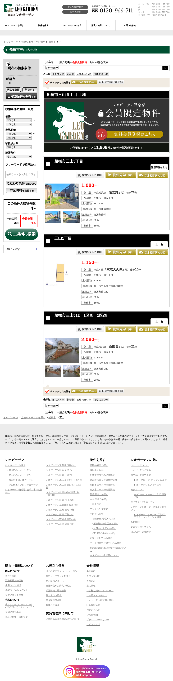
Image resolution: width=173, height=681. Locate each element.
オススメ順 (58, 74)
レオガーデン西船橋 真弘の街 (61, 519)
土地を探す (95, 504)
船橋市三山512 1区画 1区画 (80, 315)
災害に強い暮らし (55, 581)
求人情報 (90, 585)
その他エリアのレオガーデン (23, 484)
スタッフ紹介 (93, 576)
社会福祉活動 (93, 605)
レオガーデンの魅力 (141, 470)
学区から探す (96, 514)
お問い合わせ (93, 610)
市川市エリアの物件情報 (102, 489)
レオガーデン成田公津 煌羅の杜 (62, 505)
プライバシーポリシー (97, 619)
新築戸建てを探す (99, 494)
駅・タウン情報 (54, 595)
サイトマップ (93, 624)
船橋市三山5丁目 (68, 161)
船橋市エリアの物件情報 (102, 475)
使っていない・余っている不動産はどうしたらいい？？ (19, 605)
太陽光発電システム (141, 527)
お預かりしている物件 (101, 538)
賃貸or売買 (10, 575)
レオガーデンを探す (15, 465)
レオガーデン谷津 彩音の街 (60, 524)
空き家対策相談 (54, 600)
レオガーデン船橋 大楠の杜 (60, 470)
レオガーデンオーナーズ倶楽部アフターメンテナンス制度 (150, 516)
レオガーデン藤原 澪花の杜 (60, 514)
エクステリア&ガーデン (143, 502)
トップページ (10, 42)
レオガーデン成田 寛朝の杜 (60, 509)
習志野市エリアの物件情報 (103, 480)
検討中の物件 (75, 12)
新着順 (70, 74)
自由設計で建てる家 (141, 475)
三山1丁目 (63, 238)
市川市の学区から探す (104, 533)
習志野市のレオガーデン (21, 480)
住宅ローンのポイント (16, 590)
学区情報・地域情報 (56, 590)
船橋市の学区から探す (104, 518)
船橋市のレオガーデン (20, 470)
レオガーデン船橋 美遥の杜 (60, 500)
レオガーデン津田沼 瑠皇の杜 (61, 465)
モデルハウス (137, 489)
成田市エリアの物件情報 (102, 484)
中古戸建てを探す (99, 499)
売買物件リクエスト (15, 595)
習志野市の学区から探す (105, 523)
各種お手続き (52, 605)
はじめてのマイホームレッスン (61, 571)
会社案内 (90, 571)
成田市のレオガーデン (20, 475)
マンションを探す (99, 509)
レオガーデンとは (140, 465)
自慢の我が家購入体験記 (58, 585)
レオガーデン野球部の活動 (99, 600)
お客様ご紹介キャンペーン (99, 590)
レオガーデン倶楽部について (104, 555)
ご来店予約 (92, 614)
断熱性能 (135, 522)
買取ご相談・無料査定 (16, 617)
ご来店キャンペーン (96, 595)
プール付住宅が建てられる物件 (105, 543)
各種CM (90, 581)
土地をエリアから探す (33, 42)
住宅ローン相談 (13, 585)
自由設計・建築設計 (141, 532)
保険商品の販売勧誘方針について (63, 618)
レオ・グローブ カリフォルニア (150, 480)
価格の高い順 (101, 74)
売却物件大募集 (13, 612)
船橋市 (52, 42)
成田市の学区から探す (104, 528)
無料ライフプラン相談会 (58, 576)
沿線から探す (13, 249)
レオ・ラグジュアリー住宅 (147, 484)
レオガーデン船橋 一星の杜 (60, 475)
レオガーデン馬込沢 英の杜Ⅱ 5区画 (64, 480)
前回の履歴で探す (75, 7)
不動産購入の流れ (14, 580)
